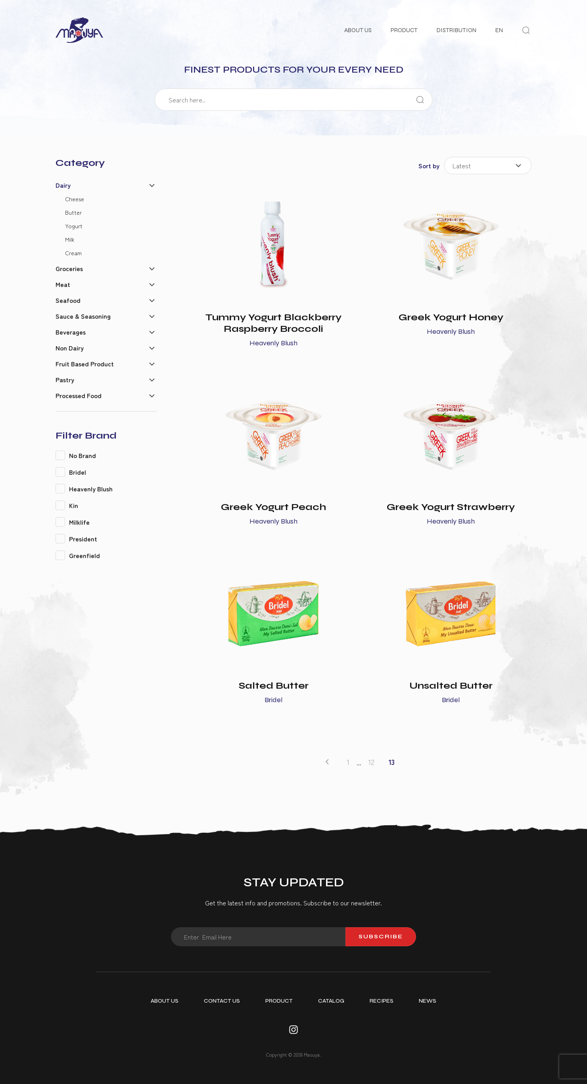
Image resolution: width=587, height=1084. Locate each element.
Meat (63, 284)
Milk (70, 239)
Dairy (63, 185)
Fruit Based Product (85, 363)
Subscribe (381, 936)
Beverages (71, 332)
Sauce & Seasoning (83, 316)
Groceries (69, 268)
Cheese (74, 198)
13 (392, 762)
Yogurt (73, 225)
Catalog (331, 1000)
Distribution (456, 30)
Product (404, 30)
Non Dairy (70, 347)
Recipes (381, 1000)
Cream (73, 252)
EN (499, 30)
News (427, 1000)
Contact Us (222, 1000)
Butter (73, 212)
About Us (358, 30)
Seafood (68, 300)
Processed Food (79, 395)
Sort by (428, 165)
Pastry (65, 379)
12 (371, 762)
